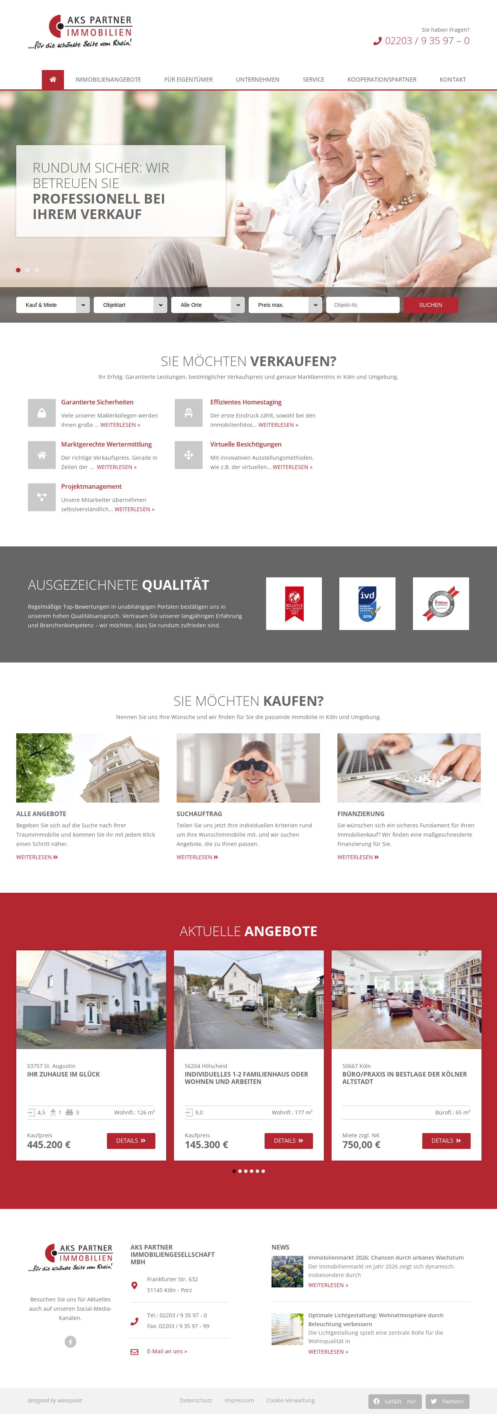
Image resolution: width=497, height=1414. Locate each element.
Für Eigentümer (190, 79)
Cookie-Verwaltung (291, 1400)
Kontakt (455, 79)
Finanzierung (361, 814)
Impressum (239, 1400)
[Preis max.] (285, 305)
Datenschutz (196, 1400)
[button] (395, 1401)
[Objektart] (130, 305)
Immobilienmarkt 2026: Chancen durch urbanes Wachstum (386, 1257)
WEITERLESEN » (120, 424)
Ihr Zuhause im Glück (63, 1074)
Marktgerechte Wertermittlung (106, 444)
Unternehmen (260, 79)
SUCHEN (431, 305)
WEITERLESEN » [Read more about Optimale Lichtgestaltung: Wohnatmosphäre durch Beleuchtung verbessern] (328, 1351)
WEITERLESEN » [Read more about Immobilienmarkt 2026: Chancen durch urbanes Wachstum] (328, 1285)
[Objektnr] (363, 305)
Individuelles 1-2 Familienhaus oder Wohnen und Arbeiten (246, 1078)
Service (315, 79)
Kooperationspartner (383, 79)
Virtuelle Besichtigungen (246, 444)
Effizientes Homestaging (246, 402)
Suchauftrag (199, 814)
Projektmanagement (91, 486)
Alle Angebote (41, 814)
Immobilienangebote (110, 79)
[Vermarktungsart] (53, 305)
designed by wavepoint (55, 1400)
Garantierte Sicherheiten (97, 402)
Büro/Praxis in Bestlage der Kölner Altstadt (404, 1078)
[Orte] (208, 305)
